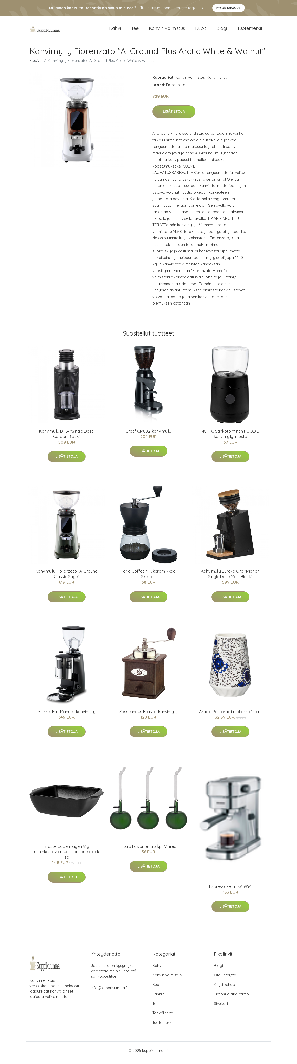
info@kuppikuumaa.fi (109, 992)
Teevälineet (162, 1017)
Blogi (221, 31)
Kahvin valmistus (167, 31)
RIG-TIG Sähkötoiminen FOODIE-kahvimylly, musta (230, 438)
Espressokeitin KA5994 (230, 890)
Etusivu (35, 64)
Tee (135, 31)
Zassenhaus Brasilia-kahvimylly (148, 715)
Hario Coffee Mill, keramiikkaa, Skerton (148, 578)
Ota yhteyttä (225, 979)
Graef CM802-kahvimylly (148, 435)
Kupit (200, 31)
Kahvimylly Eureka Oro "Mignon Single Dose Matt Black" (230, 578)
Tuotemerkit (249, 31)
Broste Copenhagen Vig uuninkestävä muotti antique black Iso (66, 856)
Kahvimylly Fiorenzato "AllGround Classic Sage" (66, 578)
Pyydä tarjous (228, 8)
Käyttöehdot (225, 989)
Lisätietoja (174, 116)
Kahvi (115, 31)
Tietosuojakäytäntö (231, 998)
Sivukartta (223, 1008)
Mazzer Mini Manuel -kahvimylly (67, 715)
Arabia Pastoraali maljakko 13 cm (230, 715)
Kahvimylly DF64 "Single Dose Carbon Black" (66, 438)
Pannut (158, 998)
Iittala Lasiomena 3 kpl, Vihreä (148, 850)
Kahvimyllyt (217, 81)
